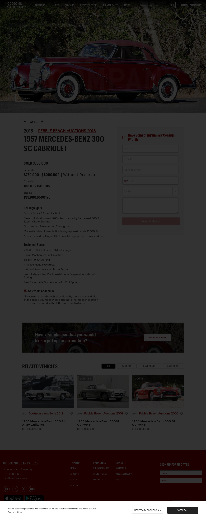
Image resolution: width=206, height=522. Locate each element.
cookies (18, 509)
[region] (103, 511)
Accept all (183, 510)
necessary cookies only (147, 510)
